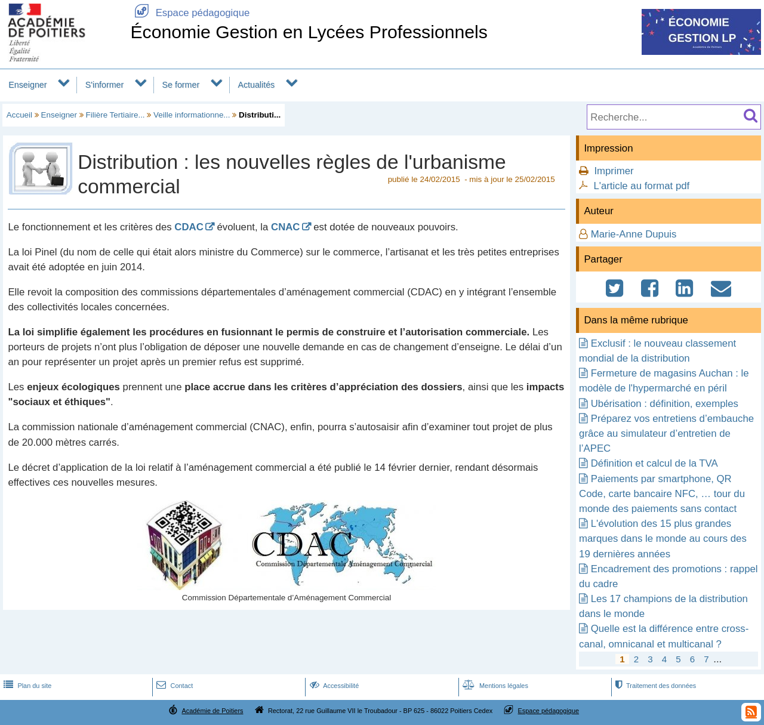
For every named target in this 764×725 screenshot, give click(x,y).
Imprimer (613, 171)
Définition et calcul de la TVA (654, 463)
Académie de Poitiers (212, 710)
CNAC (285, 227)
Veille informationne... (191, 114)
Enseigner (27, 85)
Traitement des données (654, 685)
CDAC (188, 227)
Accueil (19, 114)
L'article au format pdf (641, 186)
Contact (173, 685)
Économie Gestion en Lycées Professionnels (309, 32)
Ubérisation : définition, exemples (664, 403)
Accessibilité (333, 685)
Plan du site (26, 685)
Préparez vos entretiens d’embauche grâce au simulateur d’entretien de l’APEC (666, 433)
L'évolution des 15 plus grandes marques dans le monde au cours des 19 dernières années (663, 538)
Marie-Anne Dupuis (634, 234)
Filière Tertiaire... (115, 114)
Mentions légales (494, 685)
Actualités (256, 85)
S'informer (104, 85)
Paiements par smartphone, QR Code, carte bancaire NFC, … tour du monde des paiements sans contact (662, 493)
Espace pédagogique (189, 12)
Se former (181, 85)
